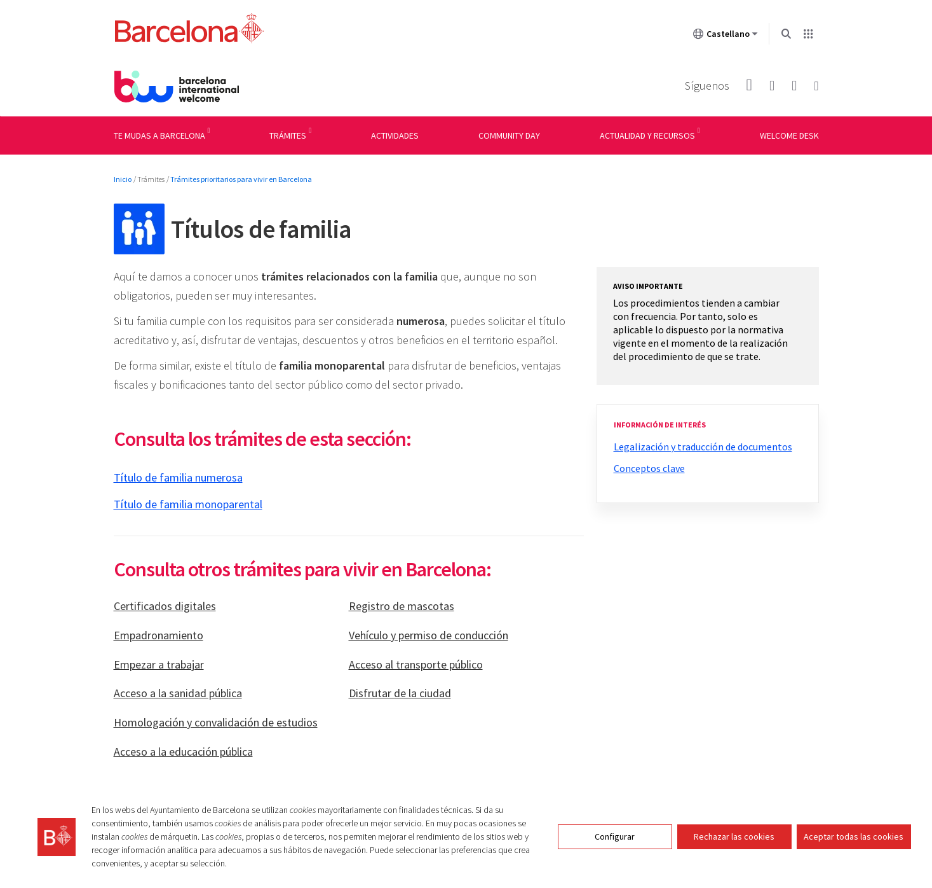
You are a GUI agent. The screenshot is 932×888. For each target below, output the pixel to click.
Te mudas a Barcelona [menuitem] (159, 135)
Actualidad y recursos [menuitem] (647, 135)
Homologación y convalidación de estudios (216, 722)
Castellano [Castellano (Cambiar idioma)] (725, 36)
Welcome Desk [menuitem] (789, 135)
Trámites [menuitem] (287, 135)
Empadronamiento (158, 635)
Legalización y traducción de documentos (703, 446)
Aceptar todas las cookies (853, 836)
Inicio (123, 179)
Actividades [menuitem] (395, 135)
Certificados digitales (165, 606)
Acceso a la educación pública (183, 751)
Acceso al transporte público (416, 664)
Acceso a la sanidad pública (178, 693)
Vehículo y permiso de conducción (428, 635)
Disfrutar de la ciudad (400, 693)
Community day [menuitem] (509, 135)
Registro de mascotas (401, 606)
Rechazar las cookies (734, 836)
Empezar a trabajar (159, 664)
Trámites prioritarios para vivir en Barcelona (241, 179)
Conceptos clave (649, 468)
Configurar (615, 836)
